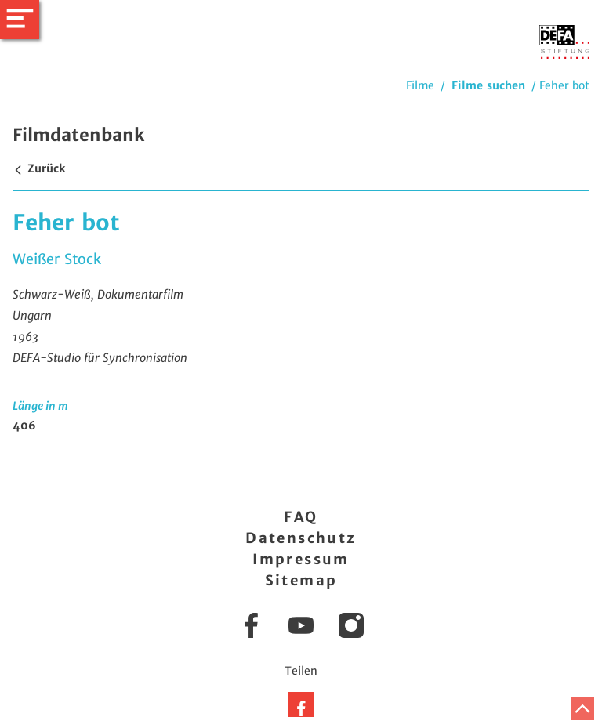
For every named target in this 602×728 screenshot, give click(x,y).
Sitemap (301, 580)
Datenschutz (300, 538)
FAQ (300, 517)
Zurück (39, 168)
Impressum (301, 559)
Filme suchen (488, 85)
